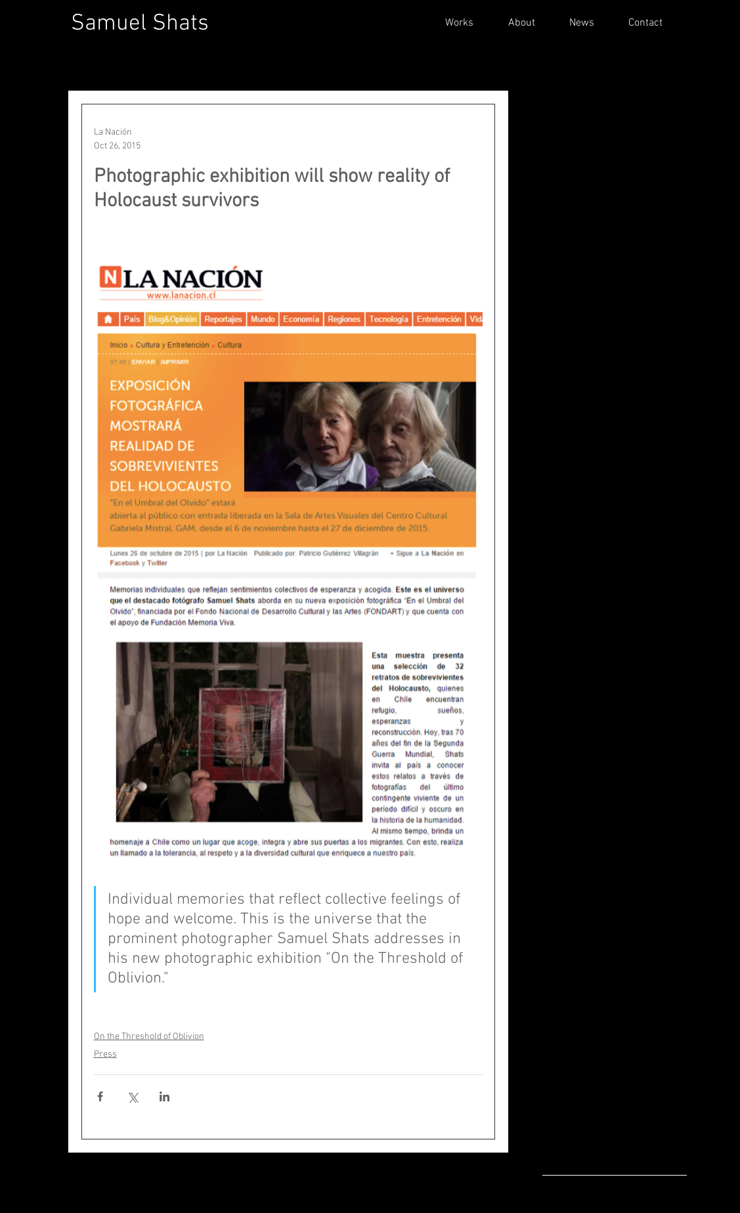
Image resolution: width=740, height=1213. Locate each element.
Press (105, 1054)
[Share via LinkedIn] (164, 1096)
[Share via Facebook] (100, 1096)
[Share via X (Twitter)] (132, 1096)
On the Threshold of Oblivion (149, 1036)
